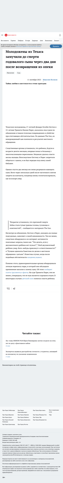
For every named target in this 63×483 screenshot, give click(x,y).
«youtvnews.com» (17, 434)
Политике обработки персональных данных (28, 46)
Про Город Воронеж (8, 415)
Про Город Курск (7, 417)
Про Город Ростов (23, 424)
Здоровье (35, 40)
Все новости (5, 40)
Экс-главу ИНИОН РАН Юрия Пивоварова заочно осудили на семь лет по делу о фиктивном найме (31, 343)
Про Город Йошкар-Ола (40, 415)
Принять (56, 46)
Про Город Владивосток (40, 420)
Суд (18, 73)
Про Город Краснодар (8, 424)
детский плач (28, 278)
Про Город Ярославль (39, 410)
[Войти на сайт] (60, 35)
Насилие (10, 73)
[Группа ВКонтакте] (50, 415)
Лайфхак (20, 40)
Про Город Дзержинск (24, 420)
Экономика (48, 40)
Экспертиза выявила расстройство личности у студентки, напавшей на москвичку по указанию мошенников (31, 354)
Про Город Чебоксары (8, 410)
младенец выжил (34, 257)
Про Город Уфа (37, 417)
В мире (27, 40)
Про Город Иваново (23, 415)
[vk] (8, 288)
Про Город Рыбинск (23, 417)
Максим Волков (50, 79)
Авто (41, 40)
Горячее (13, 40)
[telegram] (15, 288)
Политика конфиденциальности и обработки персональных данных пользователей (26, 463)
